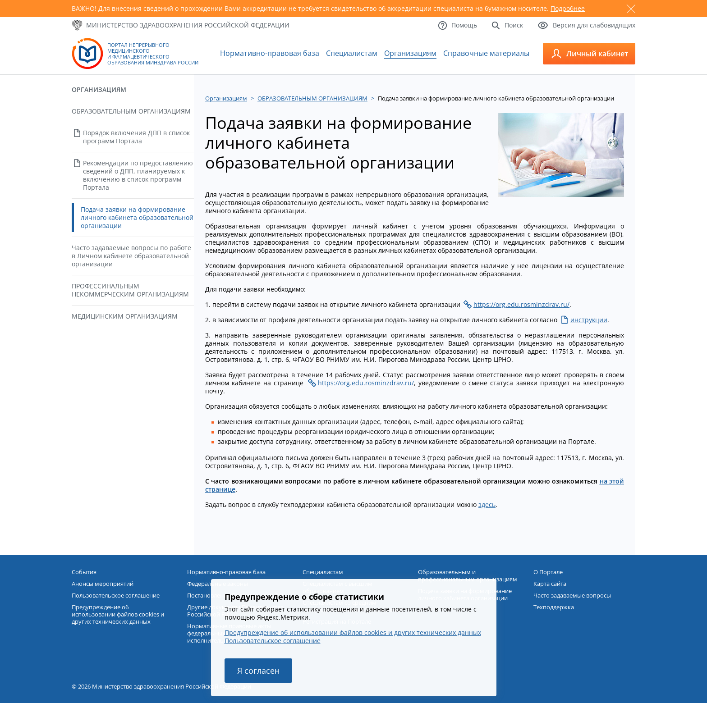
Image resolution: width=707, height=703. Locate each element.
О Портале (548, 572)
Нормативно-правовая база (269, 53)
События (84, 572)
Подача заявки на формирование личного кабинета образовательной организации (137, 217)
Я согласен (258, 670)
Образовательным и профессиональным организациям (467, 575)
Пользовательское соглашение (273, 640)
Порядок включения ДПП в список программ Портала (136, 136)
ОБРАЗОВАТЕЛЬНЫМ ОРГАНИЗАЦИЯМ (131, 111)
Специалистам (351, 53)
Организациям (410, 53)
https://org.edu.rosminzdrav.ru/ (521, 304)
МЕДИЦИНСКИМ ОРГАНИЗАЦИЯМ (125, 316)
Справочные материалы (486, 53)
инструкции (588, 319)
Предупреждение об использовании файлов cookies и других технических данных (353, 632)
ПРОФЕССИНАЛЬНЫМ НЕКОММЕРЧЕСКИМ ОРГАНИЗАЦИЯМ (130, 290)
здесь (487, 504)
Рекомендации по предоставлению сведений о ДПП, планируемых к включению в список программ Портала (138, 175)
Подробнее (568, 8)
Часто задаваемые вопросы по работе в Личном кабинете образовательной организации (131, 255)
